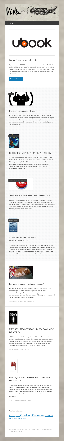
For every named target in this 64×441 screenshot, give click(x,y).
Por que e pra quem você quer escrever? (26, 284)
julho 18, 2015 (13, 301)
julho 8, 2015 (13, 349)
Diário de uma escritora (20, 180)
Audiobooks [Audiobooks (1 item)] (12, 416)
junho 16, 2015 (13, 400)
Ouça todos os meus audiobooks (23, 60)
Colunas (11, 180)
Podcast (11, 93)
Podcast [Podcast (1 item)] (24, 418)
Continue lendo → (15, 79)
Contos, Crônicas (13, 135)
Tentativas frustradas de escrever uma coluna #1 (30, 195)
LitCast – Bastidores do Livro (22, 111)
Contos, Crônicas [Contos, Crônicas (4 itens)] (32, 415)
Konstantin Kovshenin (16, 431)
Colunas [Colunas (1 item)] (18, 416)
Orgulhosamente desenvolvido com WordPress (24, 429)
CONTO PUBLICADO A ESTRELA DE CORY (30, 153)
